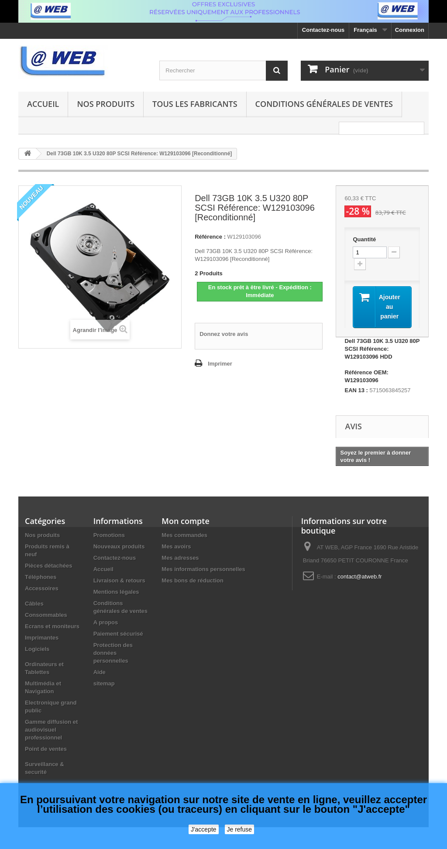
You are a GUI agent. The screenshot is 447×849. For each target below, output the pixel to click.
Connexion (409, 30)
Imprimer (220, 363)
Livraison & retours (119, 580)
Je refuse (239, 829)
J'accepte (204, 829)
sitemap (104, 683)
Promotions (109, 535)
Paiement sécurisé (118, 633)
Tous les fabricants (194, 104)
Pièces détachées (48, 565)
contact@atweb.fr (359, 576)
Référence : (210, 236)
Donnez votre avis (223, 334)
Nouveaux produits (119, 546)
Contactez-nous (323, 30)
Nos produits (105, 104)
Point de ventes (46, 749)
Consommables (46, 615)
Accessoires (41, 588)
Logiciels (37, 649)
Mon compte (185, 521)
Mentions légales (116, 592)
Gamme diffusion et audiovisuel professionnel (51, 730)
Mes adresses (180, 558)
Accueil (43, 104)
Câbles (34, 603)
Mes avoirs (176, 546)
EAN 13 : (356, 390)
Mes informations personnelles (203, 569)
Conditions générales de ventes (324, 104)
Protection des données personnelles (113, 653)
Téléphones (40, 577)
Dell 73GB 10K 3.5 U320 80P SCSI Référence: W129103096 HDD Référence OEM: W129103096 (381, 360)
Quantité (364, 239)
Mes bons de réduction (193, 580)
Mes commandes (184, 535)
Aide (99, 672)
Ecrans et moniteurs (52, 626)
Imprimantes (41, 637)
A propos (105, 622)
